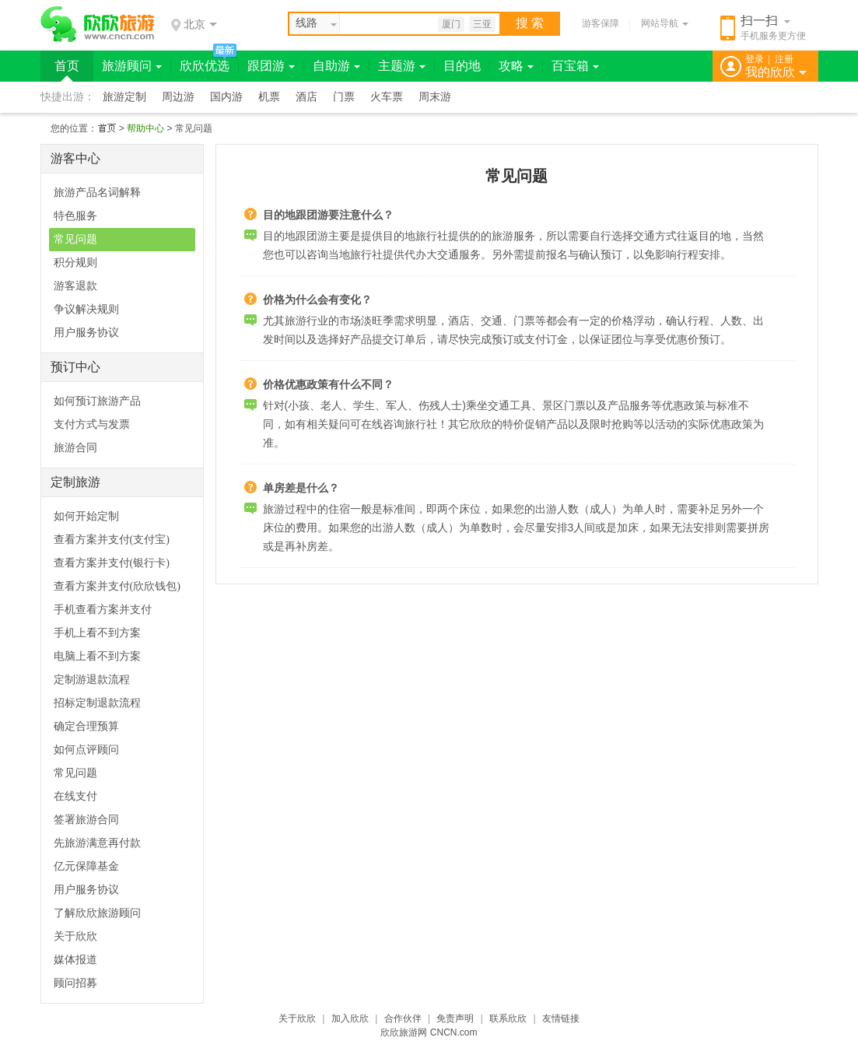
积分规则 (75, 262)
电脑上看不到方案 (97, 656)
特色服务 (75, 216)
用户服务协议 (86, 332)
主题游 (401, 65)
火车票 (386, 97)
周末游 (434, 97)
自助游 (336, 65)
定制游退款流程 (92, 679)
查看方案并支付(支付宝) (112, 539)
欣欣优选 (204, 65)
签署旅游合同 (86, 819)
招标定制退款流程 (97, 703)
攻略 (516, 65)
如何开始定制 (86, 516)
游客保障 (600, 23)
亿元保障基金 (86, 866)
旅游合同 (75, 448)
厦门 (451, 24)
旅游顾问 (132, 65)
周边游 (178, 97)
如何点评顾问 (86, 749)
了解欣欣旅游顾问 (97, 913)
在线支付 (75, 796)
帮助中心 (145, 128)
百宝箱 (575, 65)
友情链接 (561, 1018)
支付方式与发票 (92, 424)
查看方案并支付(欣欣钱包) (117, 586)
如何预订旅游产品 (97, 401)
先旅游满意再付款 (97, 843)
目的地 (462, 65)
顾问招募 (75, 983)
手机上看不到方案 (97, 633)
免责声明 (455, 1018)
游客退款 (75, 286)
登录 (754, 59)
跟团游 (271, 65)
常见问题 (75, 239)
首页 (66, 65)
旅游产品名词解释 (97, 192)
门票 (344, 97)
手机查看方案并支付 (103, 609)
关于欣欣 (75, 936)
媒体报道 (75, 960)
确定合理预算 (86, 726)
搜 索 (530, 23)
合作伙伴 (403, 1018)
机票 (269, 97)
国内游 (226, 97)
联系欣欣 (508, 1018)
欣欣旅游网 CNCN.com (428, 1032)
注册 (784, 59)
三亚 (482, 24)
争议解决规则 (86, 309)
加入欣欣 (350, 1018)
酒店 (306, 97)
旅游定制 (124, 97)
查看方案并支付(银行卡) (112, 563)
